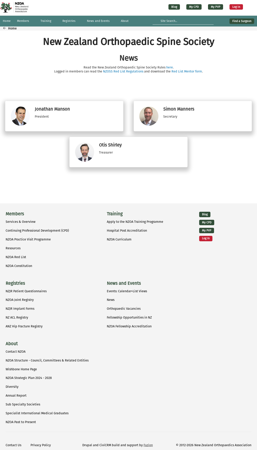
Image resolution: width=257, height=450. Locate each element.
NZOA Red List (16, 257)
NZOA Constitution (19, 266)
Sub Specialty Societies (23, 404)
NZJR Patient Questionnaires (26, 291)
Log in (236, 7)
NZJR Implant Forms (20, 309)
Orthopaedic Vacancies (124, 309)
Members (15, 214)
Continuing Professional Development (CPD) (37, 230)
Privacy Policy (41, 445)
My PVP (215, 7)
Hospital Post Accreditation (127, 230)
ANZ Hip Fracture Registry (24, 326)
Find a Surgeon (241, 21)
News (110, 300)
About (12, 343)
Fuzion (148, 445)
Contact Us (13, 445)
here (169, 67)
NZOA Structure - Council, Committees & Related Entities (47, 360)
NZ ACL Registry (17, 317)
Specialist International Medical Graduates (37, 413)
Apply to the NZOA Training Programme (135, 222)
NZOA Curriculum (119, 239)
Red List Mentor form (186, 71)
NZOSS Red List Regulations (123, 71)
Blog (174, 7)
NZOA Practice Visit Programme (28, 239)
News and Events (124, 283)
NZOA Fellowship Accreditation (129, 326)
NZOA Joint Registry (20, 300)
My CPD (194, 7)
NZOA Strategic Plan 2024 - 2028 (29, 378)
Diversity (12, 387)
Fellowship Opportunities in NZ (129, 317)
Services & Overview (20, 222)
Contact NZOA (15, 351)
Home (12, 28)
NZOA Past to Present (21, 422)
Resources (13, 248)
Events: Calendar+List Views (127, 291)
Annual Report (16, 395)
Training (114, 214)
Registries (15, 283)
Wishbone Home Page (21, 369)
